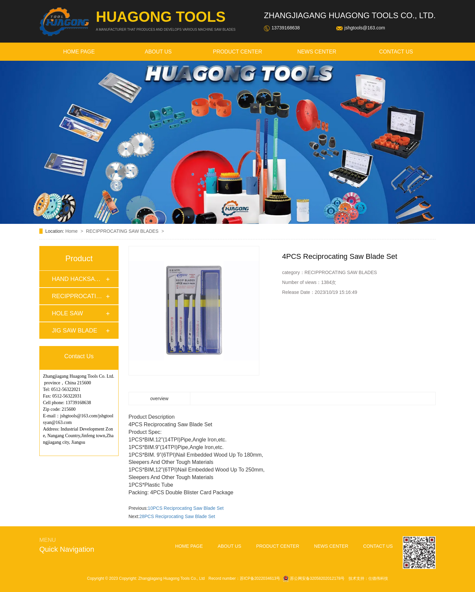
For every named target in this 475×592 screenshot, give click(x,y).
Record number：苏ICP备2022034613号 (244, 578)
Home (72, 231)
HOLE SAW (67, 313)
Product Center (237, 51)
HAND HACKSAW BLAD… (78, 279)
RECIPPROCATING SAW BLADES (123, 231)
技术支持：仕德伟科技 (368, 578)
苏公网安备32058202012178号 (314, 578)
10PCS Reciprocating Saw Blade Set (186, 508)
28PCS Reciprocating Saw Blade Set (177, 516)
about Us (158, 51)
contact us (396, 51)
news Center (316, 51)
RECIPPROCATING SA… (78, 296)
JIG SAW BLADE (74, 330)
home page (79, 51)
